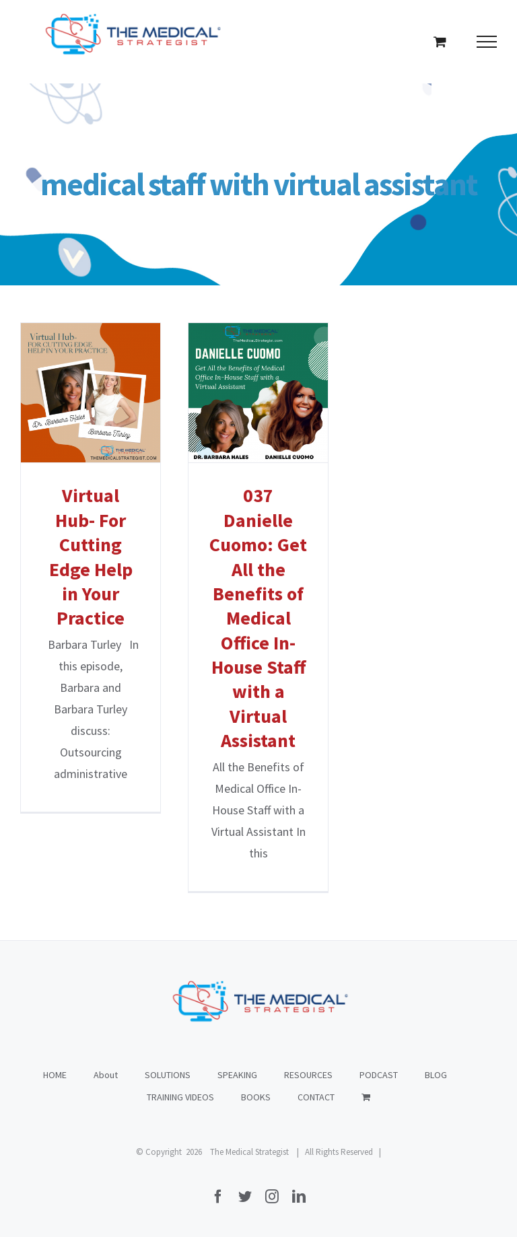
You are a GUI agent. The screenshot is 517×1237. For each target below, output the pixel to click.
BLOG (436, 1075)
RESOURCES (308, 1075)
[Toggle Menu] (487, 42)
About (106, 1075)
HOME (55, 1075)
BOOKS (256, 1097)
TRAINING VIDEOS (180, 1097)
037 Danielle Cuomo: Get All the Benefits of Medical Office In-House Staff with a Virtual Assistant (258, 617)
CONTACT (316, 1097)
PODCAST (378, 1075)
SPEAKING (237, 1075)
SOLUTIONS (168, 1075)
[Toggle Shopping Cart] (440, 41)
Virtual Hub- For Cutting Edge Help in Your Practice (91, 556)
